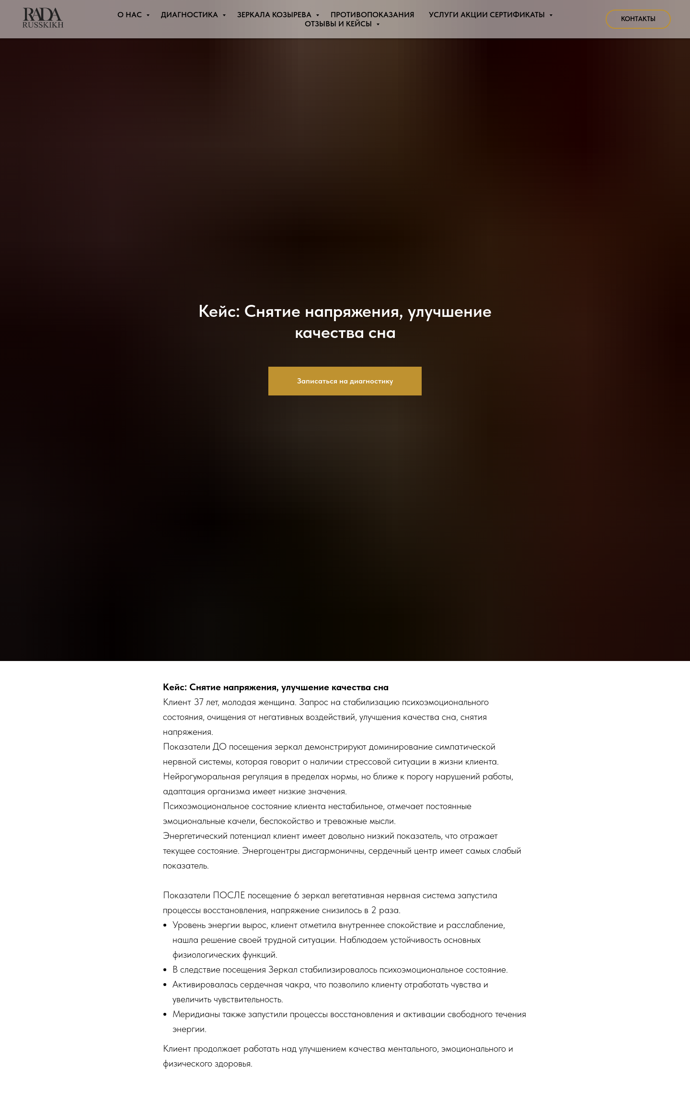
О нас (130, 14)
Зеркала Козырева (275, 14)
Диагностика (190, 14)
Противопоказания (372, 14)
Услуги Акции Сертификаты (488, 14)
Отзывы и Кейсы (339, 23)
